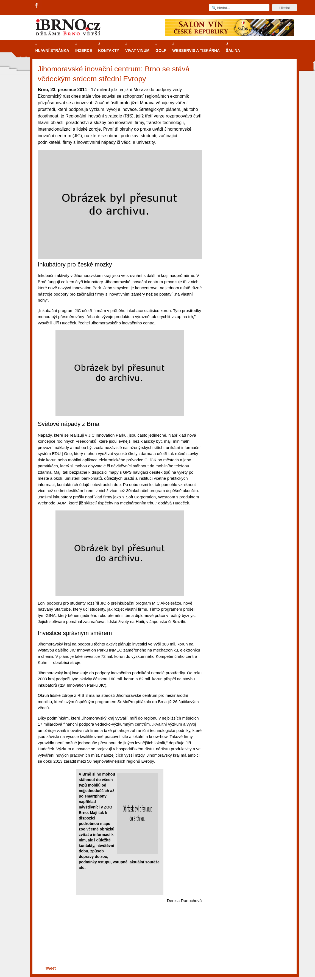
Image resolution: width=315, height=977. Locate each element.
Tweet (50, 968)
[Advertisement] (119, 943)
